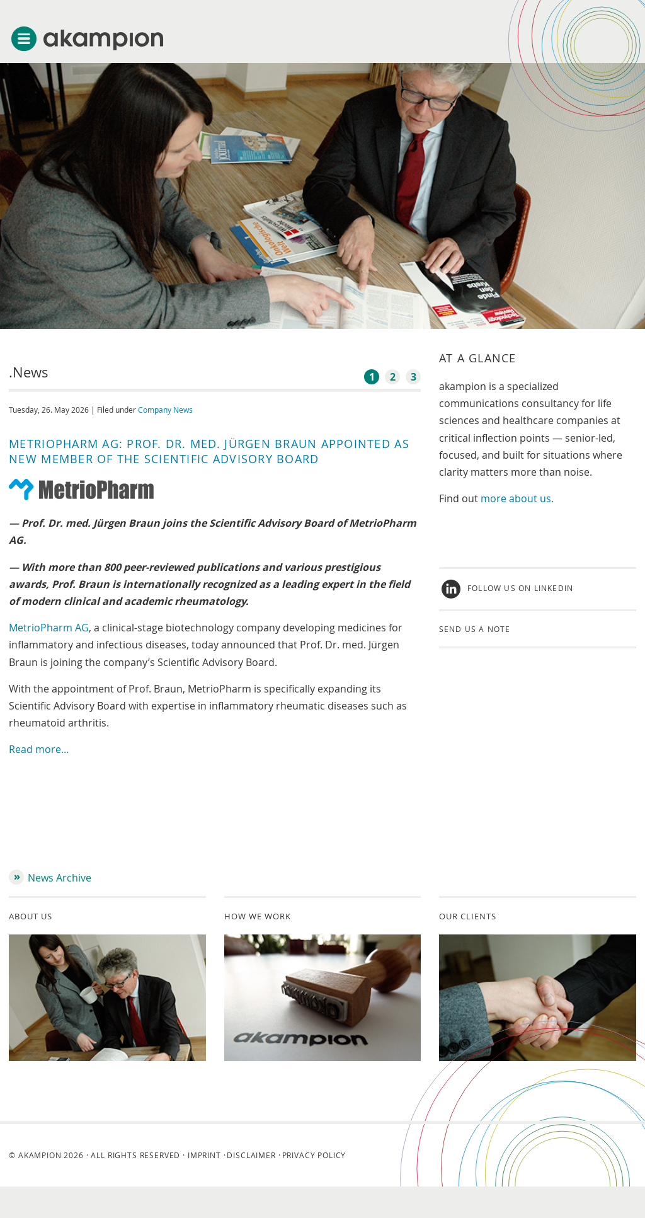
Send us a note (475, 629)
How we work (257, 916)
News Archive (59, 878)
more (495, 498)
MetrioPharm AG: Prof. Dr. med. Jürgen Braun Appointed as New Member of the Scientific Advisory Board (209, 451)
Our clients (467, 916)
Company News (165, 410)
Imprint (204, 1155)
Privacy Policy (314, 1155)
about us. (531, 498)
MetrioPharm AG (49, 628)
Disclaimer (251, 1155)
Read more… (39, 749)
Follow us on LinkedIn (520, 588)
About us (30, 916)
